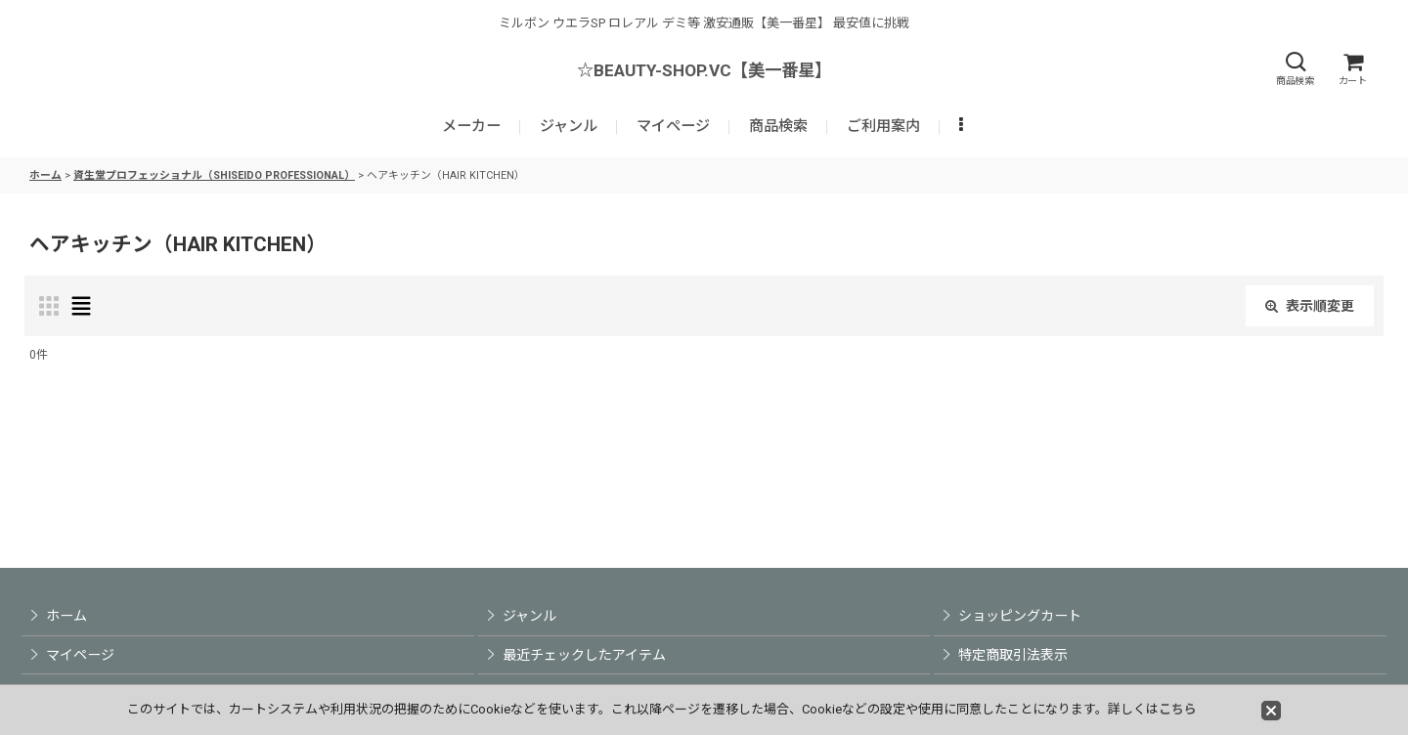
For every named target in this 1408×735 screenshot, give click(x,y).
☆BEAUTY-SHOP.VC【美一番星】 (704, 70)
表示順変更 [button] (1309, 306)
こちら (1178, 709)
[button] (1294, 69)
